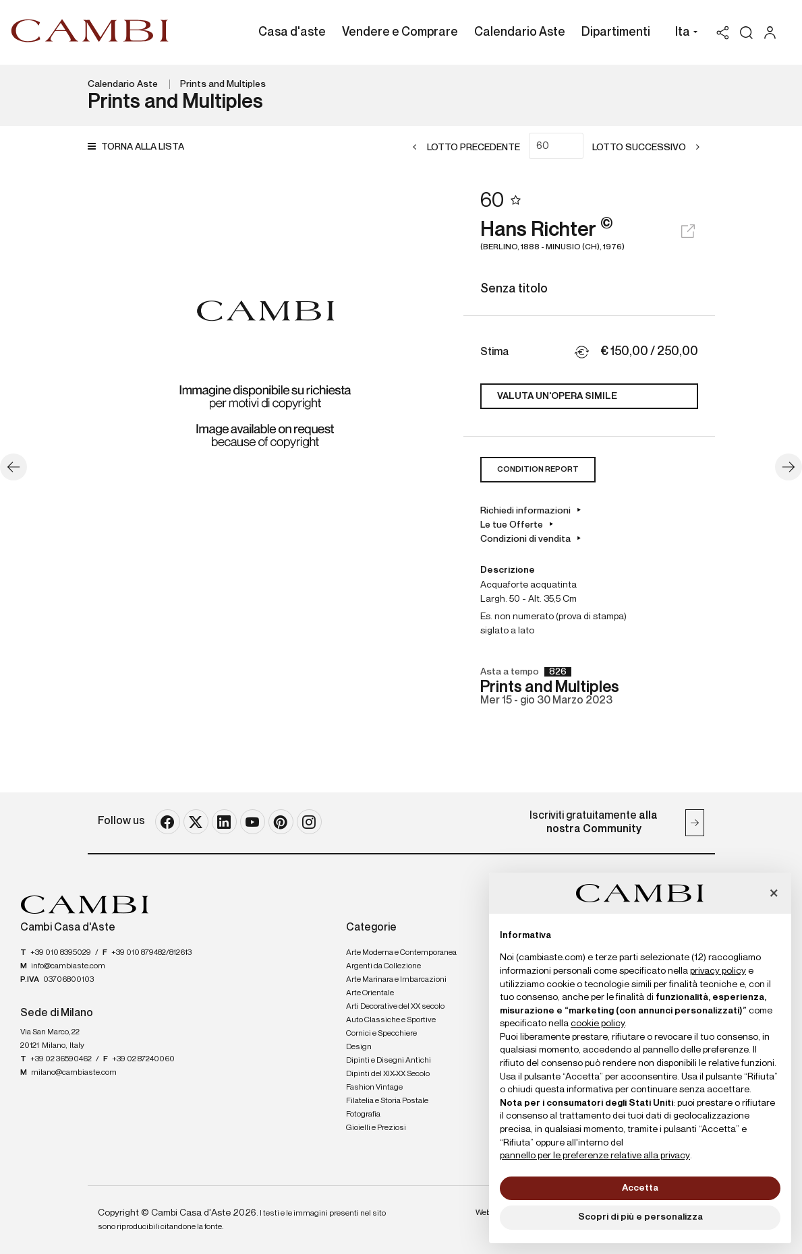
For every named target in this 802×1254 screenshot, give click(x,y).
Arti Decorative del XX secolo (395, 1007)
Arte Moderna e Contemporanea (401, 953)
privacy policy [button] (718, 971)
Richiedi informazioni (525, 510)
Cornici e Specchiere (381, 1034)
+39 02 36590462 (61, 1059)
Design (359, 1047)
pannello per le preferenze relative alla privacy (595, 1155)
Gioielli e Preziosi (376, 1128)
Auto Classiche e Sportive (391, 1020)
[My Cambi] (773, 33)
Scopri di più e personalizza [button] (640, 1217)
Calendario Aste (123, 84)
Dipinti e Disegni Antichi (388, 1061)
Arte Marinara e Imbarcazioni (396, 980)
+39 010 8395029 (60, 953)
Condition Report (538, 470)
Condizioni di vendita (525, 539)
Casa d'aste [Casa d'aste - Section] (292, 32)
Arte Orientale (370, 993)
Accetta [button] (640, 1188)
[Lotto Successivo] (650, 147)
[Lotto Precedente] (462, 147)
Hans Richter (589, 236)
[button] (683, 33)
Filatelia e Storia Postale (387, 1101)
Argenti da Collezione (383, 966)
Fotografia (363, 1114)
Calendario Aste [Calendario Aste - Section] (519, 32)
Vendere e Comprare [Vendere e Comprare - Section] (400, 32)
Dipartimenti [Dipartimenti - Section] (615, 32)
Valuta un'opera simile (557, 396)
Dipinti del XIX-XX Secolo (388, 1074)
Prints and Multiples (223, 84)
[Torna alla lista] (139, 147)
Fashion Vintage (374, 1088)
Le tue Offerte (511, 525)
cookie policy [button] (598, 1023)
